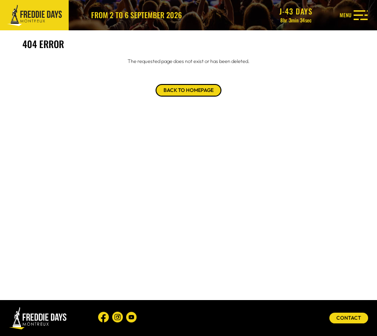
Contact (348, 318)
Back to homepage (188, 90)
